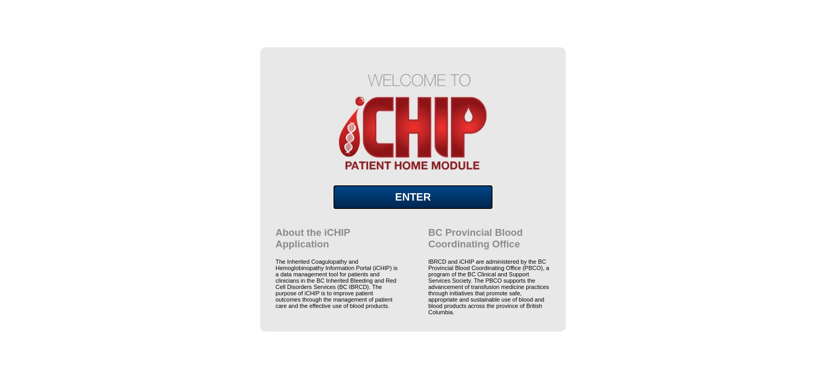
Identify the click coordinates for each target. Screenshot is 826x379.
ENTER (413, 197)
